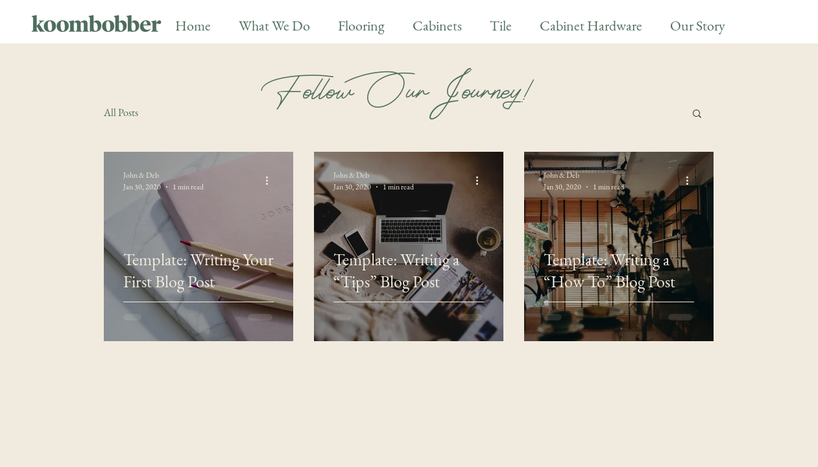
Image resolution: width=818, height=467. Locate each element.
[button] (697, 114)
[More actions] (272, 180)
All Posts (121, 112)
